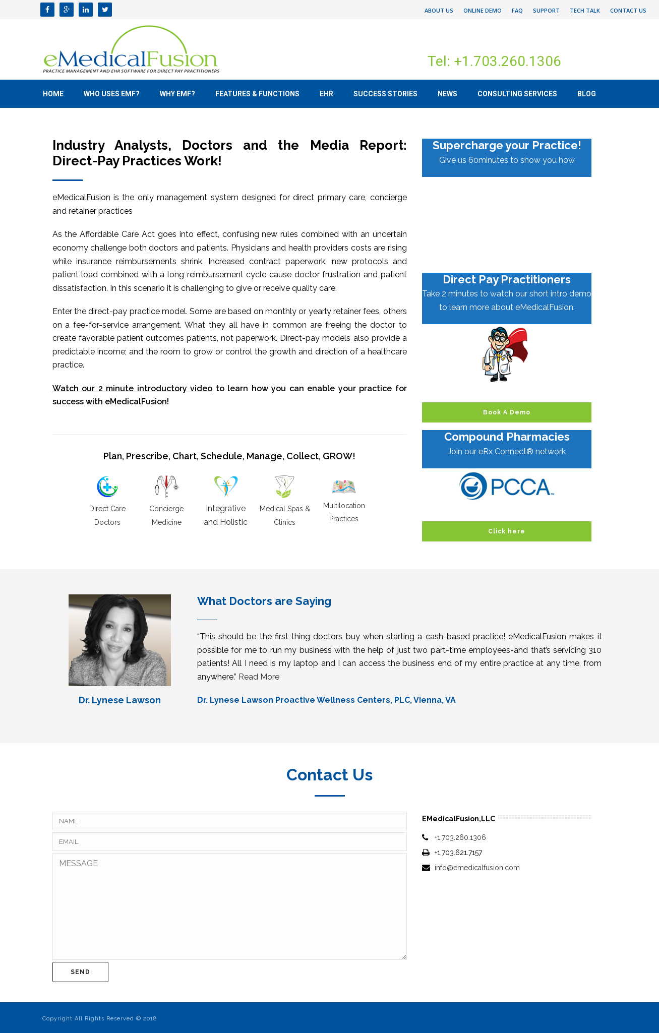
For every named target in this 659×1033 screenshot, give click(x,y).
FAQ (517, 10)
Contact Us (628, 10)
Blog (586, 94)
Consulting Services (517, 94)
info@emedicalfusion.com (477, 868)
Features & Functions (257, 94)
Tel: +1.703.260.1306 (494, 61)
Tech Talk (585, 10)
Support (546, 10)
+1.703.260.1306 (460, 837)
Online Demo (482, 10)
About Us (439, 10)
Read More (258, 677)
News (447, 94)
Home (53, 94)
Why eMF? (177, 94)
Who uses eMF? (112, 94)
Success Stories (385, 94)
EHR (326, 94)
